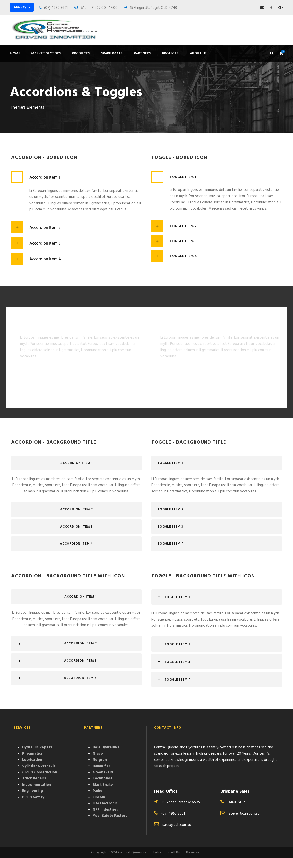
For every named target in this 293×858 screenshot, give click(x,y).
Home (15, 53)
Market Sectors (46, 53)
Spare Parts (112, 53)
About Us (198, 53)
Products (81, 53)
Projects (170, 53)
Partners (142, 53)
